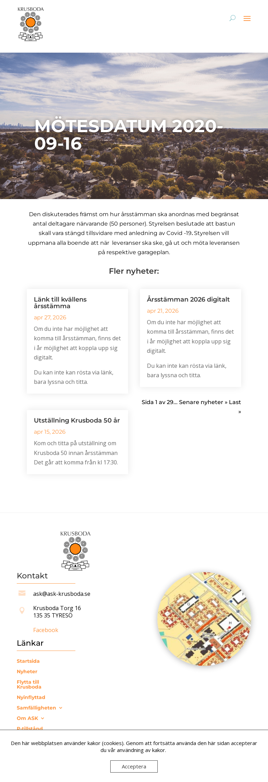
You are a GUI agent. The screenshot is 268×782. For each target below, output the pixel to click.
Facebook (45, 630)
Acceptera (134, 766)
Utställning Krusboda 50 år (77, 420)
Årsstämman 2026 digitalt (188, 299)
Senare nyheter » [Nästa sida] (203, 402)
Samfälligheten (36, 708)
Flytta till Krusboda (29, 684)
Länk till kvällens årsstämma (60, 303)
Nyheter (27, 672)
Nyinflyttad (31, 697)
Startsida (28, 661)
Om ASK (27, 718)
